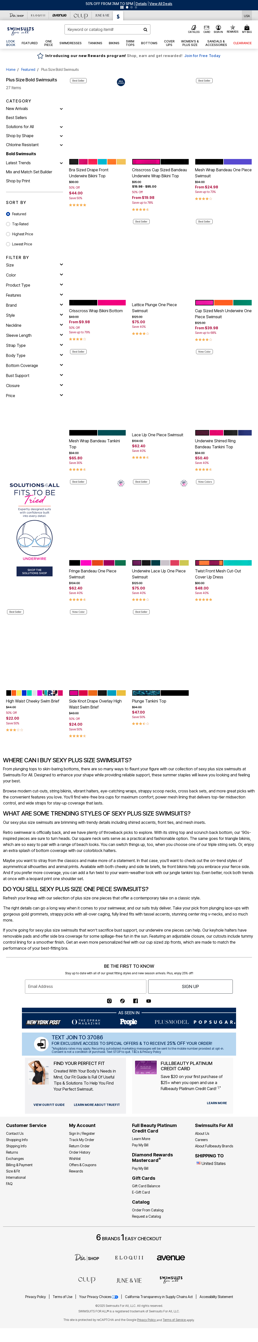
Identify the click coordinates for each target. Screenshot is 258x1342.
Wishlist (75, 1158)
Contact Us (14, 1133)
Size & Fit (13, 1171)
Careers (201, 1140)
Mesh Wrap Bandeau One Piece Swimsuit (223, 172)
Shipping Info (16, 1146)
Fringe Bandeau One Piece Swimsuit (92, 573)
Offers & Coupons (82, 1165)
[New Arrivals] (61, 108)
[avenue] (171, 1257)
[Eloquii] (38, 15)
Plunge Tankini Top (149, 701)
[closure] (34, 386)
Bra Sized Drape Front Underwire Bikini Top (88, 172)
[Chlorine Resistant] (61, 145)
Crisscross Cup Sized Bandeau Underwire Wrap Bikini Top (159, 172)
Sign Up (190, 986)
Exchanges (15, 1158)
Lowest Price (22, 244)
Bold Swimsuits (21, 153)
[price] (34, 396)
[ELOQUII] (129, 1257)
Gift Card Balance (146, 1186)
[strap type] (34, 345)
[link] (11, 43)
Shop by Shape (20, 135)
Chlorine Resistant (22, 144)
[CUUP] (81, 15)
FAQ (9, 1184)
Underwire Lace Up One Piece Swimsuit (159, 573)
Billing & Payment (19, 1165)
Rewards (76, 1171)
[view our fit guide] (49, 1105)
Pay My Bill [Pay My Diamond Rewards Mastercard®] (140, 1168)
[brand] (34, 305)
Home (10, 69)
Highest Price (22, 234)
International (16, 1177)
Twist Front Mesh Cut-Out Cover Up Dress (218, 573)
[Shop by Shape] (61, 136)
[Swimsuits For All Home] (20, 30)
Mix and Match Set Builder (29, 171)
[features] (34, 295)
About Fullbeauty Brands (214, 1146)
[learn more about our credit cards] (217, 1103)
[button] (141, 4)
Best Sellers (16, 117)
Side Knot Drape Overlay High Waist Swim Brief (95, 704)
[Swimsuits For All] (118, 15)
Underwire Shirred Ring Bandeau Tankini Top (215, 443)
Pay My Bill (140, 1145)
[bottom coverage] (34, 365)
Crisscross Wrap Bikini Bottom (96, 310)
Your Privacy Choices (99, 1297)
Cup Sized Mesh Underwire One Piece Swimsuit (223, 313)
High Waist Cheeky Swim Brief (32, 701)
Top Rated (20, 224)
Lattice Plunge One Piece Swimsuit (154, 307)
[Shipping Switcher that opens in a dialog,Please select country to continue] (247, 15)
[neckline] (34, 325)
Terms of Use (63, 1297)
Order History (79, 1152)
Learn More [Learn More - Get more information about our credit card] (141, 1139)
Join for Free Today (202, 55)
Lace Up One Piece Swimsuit (157, 434)
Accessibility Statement (216, 1297)
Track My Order (81, 1140)
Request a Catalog (146, 1216)
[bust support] (34, 375)
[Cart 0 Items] (247, 29)
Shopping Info (17, 1140)
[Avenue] (59, 15)
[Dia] (87, 1257)
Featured (28, 69)
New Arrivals (17, 108)
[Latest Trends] (61, 163)
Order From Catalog (148, 1210)
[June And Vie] (102, 15)
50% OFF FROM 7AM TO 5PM (109, 4)
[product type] (34, 285)
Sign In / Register (82, 1133)
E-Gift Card (141, 1192)
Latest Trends (18, 162)
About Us (202, 1133)
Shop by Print (18, 180)
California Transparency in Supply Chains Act (159, 1297)
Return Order (79, 1146)
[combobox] (107, 29)
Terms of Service (174, 1320)
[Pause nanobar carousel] (122, 7)
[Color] (34, 275)
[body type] (34, 355)
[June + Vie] (129, 1279)
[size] (34, 265)
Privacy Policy (36, 1297)
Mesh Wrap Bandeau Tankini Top (94, 443)
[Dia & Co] (16, 15)
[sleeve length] (34, 335)
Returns (12, 1152)
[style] (34, 315)
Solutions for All (20, 126)
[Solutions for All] (61, 127)
